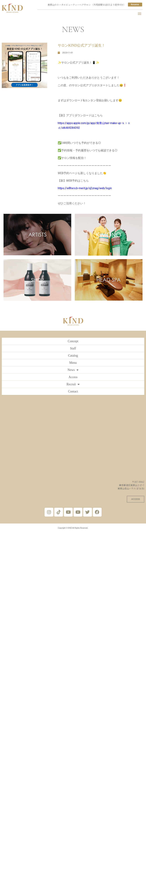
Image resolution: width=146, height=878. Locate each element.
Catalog (73, 355)
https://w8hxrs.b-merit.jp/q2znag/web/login (85, 188)
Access (73, 377)
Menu (73, 362)
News (73, 370)
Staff (73, 348)
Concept (73, 341)
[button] (139, 13)
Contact (73, 391)
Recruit (73, 384)
